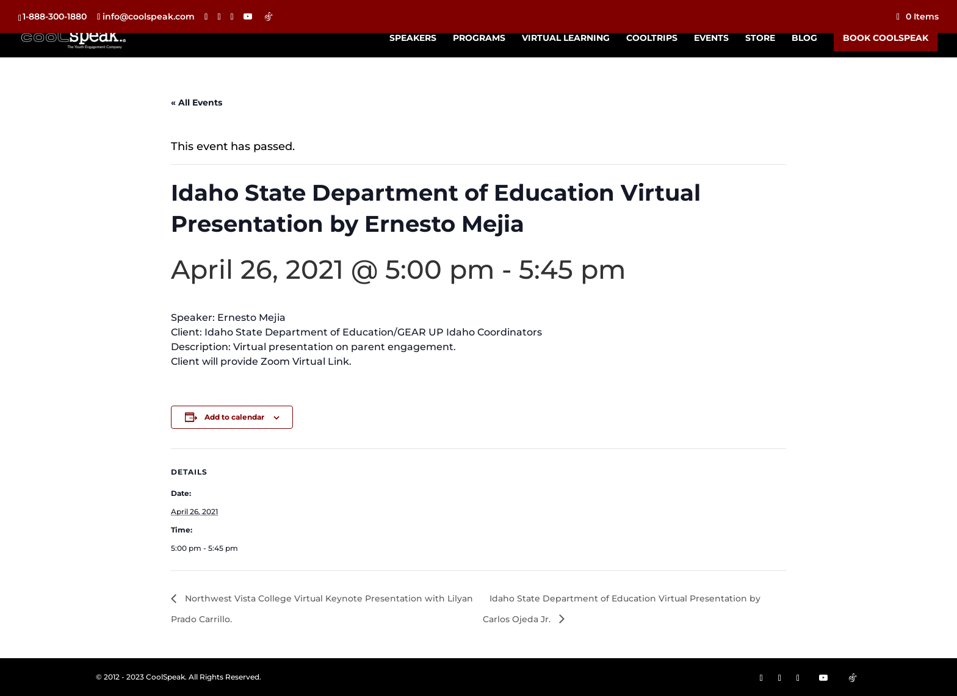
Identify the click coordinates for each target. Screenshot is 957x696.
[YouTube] (248, 16)
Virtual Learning (566, 38)
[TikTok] (268, 16)
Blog (804, 38)
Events (711, 38)
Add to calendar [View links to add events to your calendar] (234, 417)
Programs (479, 38)
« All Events (196, 102)
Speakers (412, 38)
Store (760, 38)
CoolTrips (651, 38)
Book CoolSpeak (885, 37)
